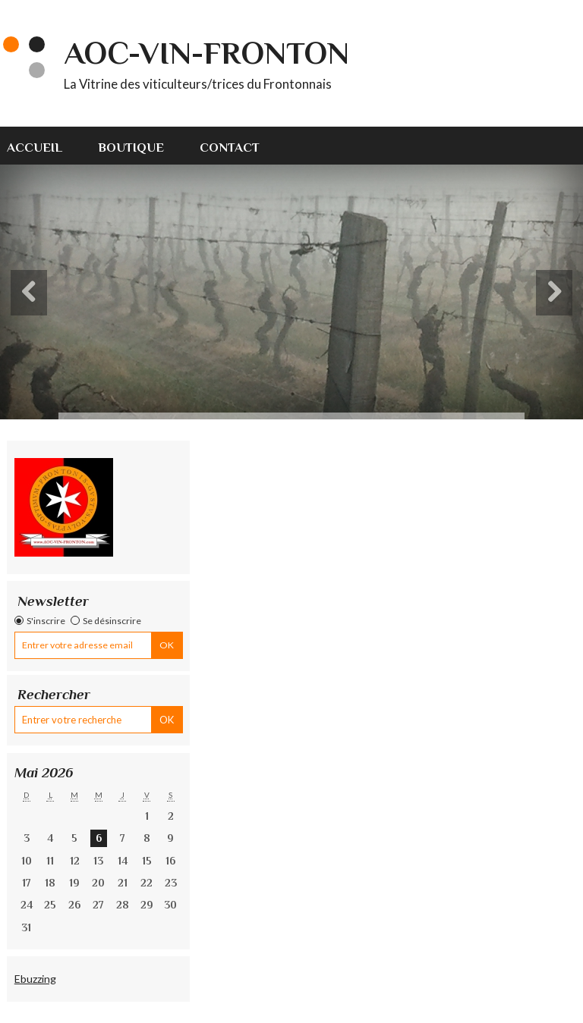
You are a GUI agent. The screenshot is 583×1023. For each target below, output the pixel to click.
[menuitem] (43, 146)
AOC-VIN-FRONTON (206, 53)
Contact (230, 147)
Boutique (131, 147)
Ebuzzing (35, 978)
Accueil (34, 147)
